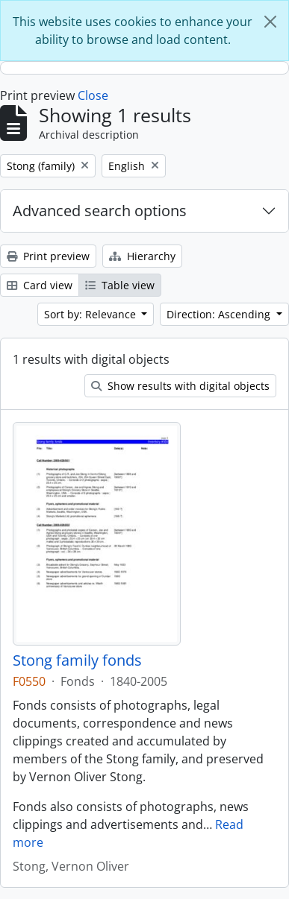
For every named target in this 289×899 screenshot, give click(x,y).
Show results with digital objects (180, 386)
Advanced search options (100, 211)
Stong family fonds (77, 660)
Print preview (48, 256)
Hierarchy (142, 256)
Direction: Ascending (220, 314)
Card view (39, 285)
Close (93, 95)
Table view (120, 285)
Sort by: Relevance (91, 314)
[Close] (270, 21)
